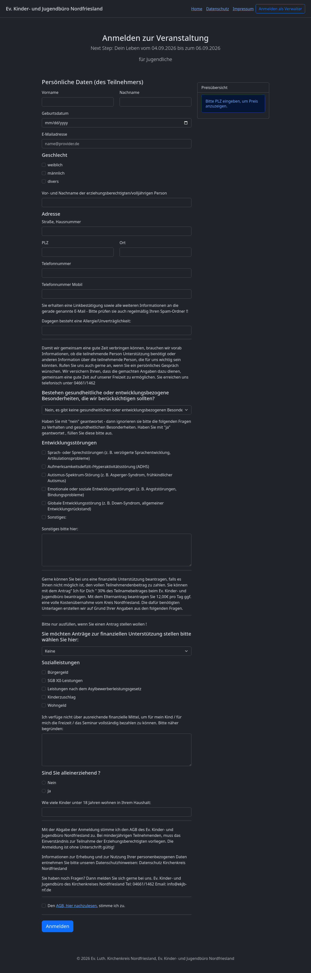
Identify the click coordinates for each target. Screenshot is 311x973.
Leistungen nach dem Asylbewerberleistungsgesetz (94, 688)
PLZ (45, 242)
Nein (52, 782)
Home (196, 8)
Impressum (243, 8)
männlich (56, 173)
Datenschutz (217, 8)
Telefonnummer (56, 263)
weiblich (55, 165)
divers (53, 181)
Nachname (129, 92)
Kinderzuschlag (62, 697)
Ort (123, 242)
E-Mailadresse (54, 134)
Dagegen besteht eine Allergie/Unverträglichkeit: (86, 321)
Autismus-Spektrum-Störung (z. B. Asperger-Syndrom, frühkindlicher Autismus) (110, 477)
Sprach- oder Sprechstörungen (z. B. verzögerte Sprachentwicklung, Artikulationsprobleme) (109, 455)
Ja (49, 791)
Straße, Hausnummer (61, 221)
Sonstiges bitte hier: (60, 528)
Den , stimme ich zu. (86, 905)
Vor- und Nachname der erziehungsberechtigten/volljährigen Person (104, 193)
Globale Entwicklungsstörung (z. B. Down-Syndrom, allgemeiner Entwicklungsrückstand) (106, 506)
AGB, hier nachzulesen (76, 905)
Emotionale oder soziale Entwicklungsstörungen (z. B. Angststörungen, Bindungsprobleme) (112, 491)
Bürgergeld (58, 672)
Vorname (50, 92)
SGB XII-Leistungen (65, 680)
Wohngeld (57, 705)
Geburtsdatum (55, 113)
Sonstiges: (57, 517)
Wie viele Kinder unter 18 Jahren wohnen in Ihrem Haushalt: (96, 802)
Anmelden (57, 926)
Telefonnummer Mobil (62, 284)
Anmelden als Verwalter (280, 8)
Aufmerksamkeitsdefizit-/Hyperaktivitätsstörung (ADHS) (98, 466)
